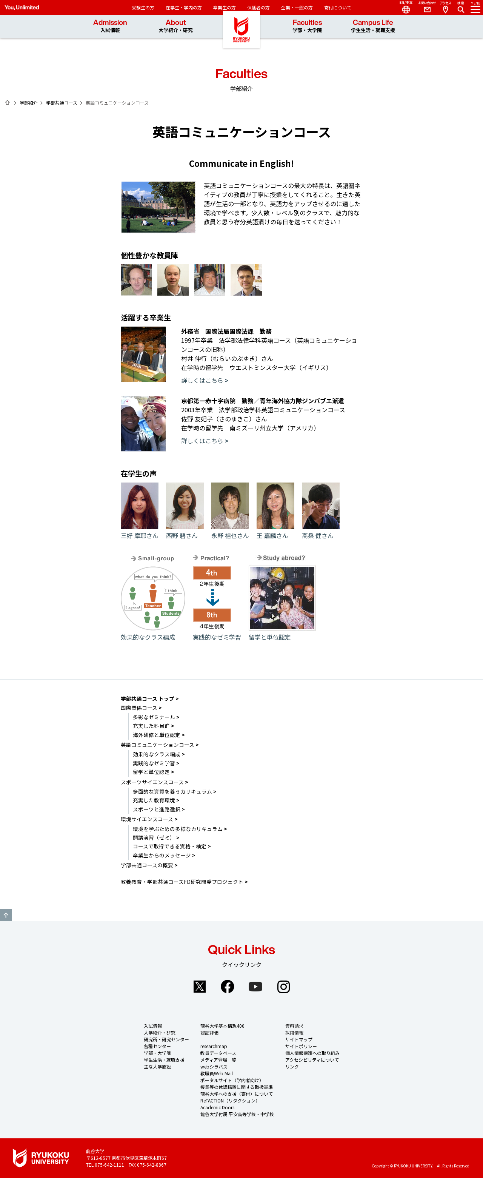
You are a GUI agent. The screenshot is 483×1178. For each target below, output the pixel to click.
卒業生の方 (224, 7)
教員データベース (218, 1053)
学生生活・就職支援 (164, 1059)
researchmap (213, 1046)
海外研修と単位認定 (156, 735)
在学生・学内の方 (184, 7)
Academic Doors (217, 1107)
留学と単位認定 (282, 632)
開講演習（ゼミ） (154, 837)
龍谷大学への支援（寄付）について (236, 1093)
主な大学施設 (157, 1066)
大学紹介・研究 (159, 1032)
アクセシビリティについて (312, 1059)
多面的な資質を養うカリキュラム (172, 791)
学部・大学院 (157, 1053)
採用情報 (294, 1032)
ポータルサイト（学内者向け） (232, 1080)
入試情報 (153, 1025)
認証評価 (209, 1032)
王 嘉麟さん (275, 531)
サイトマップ (298, 1039)
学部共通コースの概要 (147, 865)
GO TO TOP (6, 915)
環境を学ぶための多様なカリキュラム (178, 829)
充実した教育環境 (154, 800)
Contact (424, 7)
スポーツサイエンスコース (152, 782)
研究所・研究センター (166, 1039)
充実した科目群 (151, 725)
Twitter (199, 986)
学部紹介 (29, 102)
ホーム (7, 102)
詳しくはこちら (202, 380)
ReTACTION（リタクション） (230, 1100)
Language (403, 7)
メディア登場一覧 (218, 1059)
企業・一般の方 (297, 7)
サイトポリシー (301, 1046)
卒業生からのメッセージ (162, 855)
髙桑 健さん (321, 531)
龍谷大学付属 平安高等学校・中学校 (237, 1114)
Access (445, 7)
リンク (292, 1066)
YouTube (255, 986)
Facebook (227, 986)
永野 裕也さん (230, 531)
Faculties (307, 26)
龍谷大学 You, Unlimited (241, 37)
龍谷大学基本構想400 (222, 1025)
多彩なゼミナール (154, 717)
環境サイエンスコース (147, 819)
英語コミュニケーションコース (157, 744)
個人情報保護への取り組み (312, 1053)
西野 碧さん (185, 531)
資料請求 (294, 1025)
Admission (110, 26)
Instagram (283, 986)
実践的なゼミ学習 (217, 632)
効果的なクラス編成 (153, 632)
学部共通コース (61, 102)
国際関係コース (139, 707)
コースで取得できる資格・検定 (169, 846)
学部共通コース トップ (147, 698)
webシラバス (214, 1066)
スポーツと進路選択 (156, 809)
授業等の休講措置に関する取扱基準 (236, 1087)
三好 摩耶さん (139, 531)
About (175, 26)
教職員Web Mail (216, 1073)
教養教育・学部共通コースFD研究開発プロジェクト (182, 881)
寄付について (337, 7)
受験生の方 (143, 7)
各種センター (157, 1046)
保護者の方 (258, 7)
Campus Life (373, 26)
